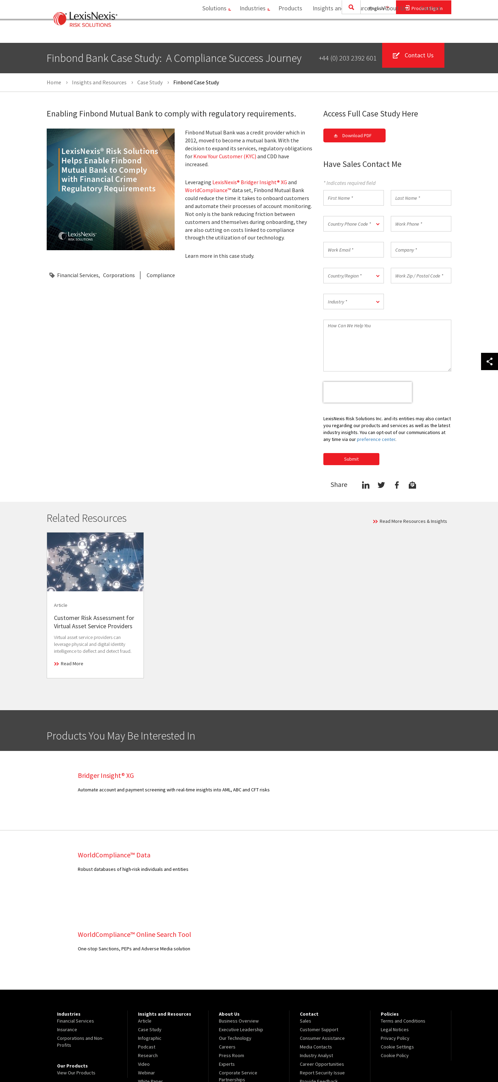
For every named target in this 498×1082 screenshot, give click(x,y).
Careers (227, 967)
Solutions (207, 33)
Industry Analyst (316, 976)
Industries (247, 33)
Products (288, 33)
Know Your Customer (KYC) (224, 156)
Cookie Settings (397, 967)
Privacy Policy (395, 959)
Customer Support (319, 950)
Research (148, 976)
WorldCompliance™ (208, 190)
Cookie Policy (395, 976)
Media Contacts (316, 967)
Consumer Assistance (322, 959)
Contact (430, 33)
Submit (351, 459)
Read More (72, 663)
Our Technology (235, 959)
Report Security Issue (322, 993)
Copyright (121, 1058)
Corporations (119, 275)
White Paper (150, 1002)
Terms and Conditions (403, 941)
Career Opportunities (322, 984)
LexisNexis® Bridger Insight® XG (249, 182)
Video (144, 984)
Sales (305, 941)
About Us (393, 33)
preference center (376, 439)
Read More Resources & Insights (413, 521)
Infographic (150, 959)
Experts (227, 984)
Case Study (150, 950)
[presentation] (367, 392)
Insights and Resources (340, 33)
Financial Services (78, 275)
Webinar (146, 993)
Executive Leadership (241, 950)
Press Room (231, 976)
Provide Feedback (319, 1002)
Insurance (67, 950)
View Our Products (76, 993)
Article (144, 941)
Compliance (161, 275)
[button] (353, 224)
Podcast (146, 967)
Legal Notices (395, 950)
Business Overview (239, 941)
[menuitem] (209, 33)
